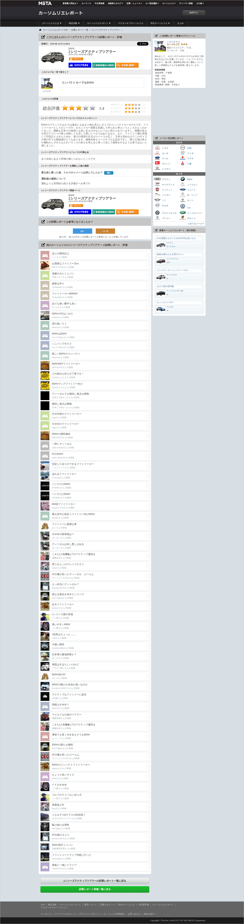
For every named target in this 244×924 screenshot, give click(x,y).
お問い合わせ (134, 914)
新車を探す (149, 914)
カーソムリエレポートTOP (55, 30)
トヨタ (161, 147)
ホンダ (161, 153)
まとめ (180, 23)
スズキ (186, 158)
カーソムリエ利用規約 (113, 914)
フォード (187, 189)
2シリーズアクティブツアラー (106, 30)
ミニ (160, 199)
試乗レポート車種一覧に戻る (95, 889)
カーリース (86, 3)
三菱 (185, 163)
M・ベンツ (188, 194)
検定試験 (52, 904)
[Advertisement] (179, 112)
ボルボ (161, 205)
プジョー (162, 217)
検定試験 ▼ (74, 23)
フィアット (163, 189)
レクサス (162, 168)
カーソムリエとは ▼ (52, 23)
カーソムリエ (168, 3)
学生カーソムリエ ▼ (160, 23)
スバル (161, 158)
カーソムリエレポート (162, 904)
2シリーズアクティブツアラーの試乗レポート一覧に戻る (94, 881)
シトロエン (188, 184)
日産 (185, 147)
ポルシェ (187, 217)
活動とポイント (107, 904)
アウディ (162, 179)
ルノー (186, 199)
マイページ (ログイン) (65, 914)
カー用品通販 (151, 3)
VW (185, 206)
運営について (90, 904)
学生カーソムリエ (126, 904)
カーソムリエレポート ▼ (99, 23)
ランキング (46, 914)
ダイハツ (162, 163)
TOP (43, 904)
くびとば (171, 41)
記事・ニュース (133, 3)
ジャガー (162, 194)
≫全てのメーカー (196, 223)
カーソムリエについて (70, 904)
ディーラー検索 (186, 3)
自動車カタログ (114, 3)
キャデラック (164, 184)
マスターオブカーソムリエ (130, 23)
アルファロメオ (165, 212)
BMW (186, 179)
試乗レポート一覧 (79, 30)
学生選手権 (143, 904)
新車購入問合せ (69, 3)
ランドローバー (190, 212)
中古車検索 (99, 3)
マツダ (186, 153)
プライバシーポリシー (89, 914)
